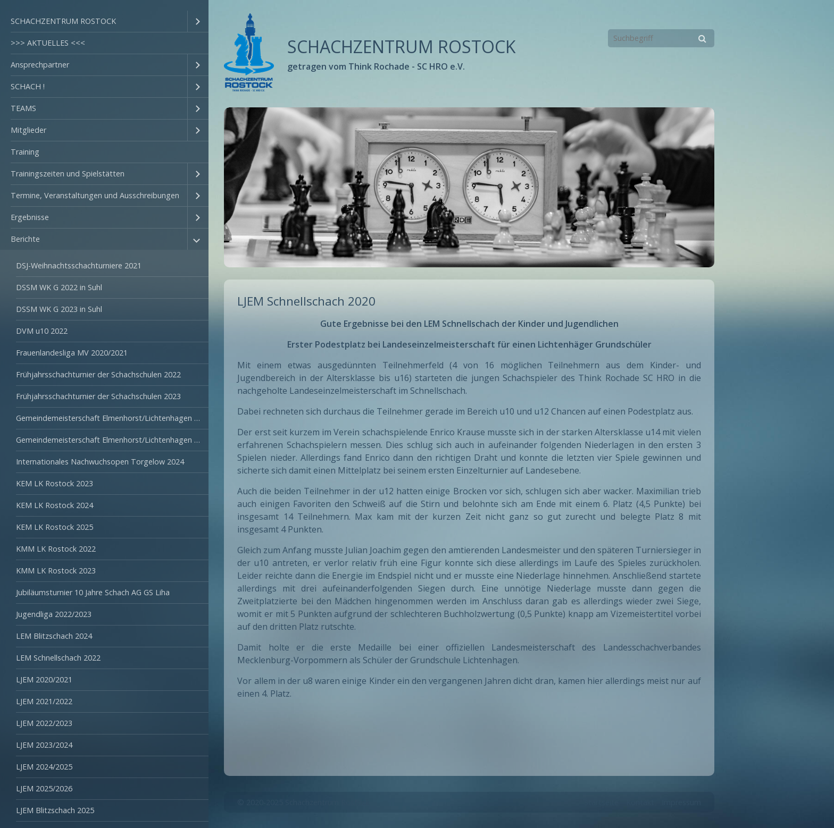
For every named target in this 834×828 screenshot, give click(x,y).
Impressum (681, 802)
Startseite (601, 802)
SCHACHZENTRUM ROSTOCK (63, 21)
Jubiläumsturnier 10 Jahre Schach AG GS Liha (93, 592)
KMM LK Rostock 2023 (56, 570)
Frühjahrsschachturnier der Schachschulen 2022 (98, 374)
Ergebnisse (30, 217)
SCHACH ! (28, 86)
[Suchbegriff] (661, 38)
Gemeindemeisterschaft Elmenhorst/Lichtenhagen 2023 (112, 440)
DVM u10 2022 (42, 331)
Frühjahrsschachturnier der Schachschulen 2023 (98, 396)
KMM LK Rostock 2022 (56, 549)
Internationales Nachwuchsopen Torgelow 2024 (100, 462)
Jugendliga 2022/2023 (53, 614)
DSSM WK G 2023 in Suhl (59, 309)
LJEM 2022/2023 (44, 723)
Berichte (25, 239)
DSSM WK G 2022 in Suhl (59, 287)
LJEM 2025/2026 (44, 788)
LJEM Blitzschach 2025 (55, 810)
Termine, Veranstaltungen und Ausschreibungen (95, 195)
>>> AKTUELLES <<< (48, 43)
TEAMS (23, 108)
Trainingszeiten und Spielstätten (67, 173)
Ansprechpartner (40, 65)
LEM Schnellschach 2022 (58, 658)
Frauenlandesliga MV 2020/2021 (72, 353)
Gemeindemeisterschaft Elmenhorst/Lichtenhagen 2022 (112, 418)
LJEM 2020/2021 (44, 679)
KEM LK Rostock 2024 (54, 505)
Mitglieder (28, 130)
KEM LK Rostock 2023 (54, 483)
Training (25, 152)
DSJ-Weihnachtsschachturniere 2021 (78, 265)
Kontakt (640, 802)
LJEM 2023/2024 (44, 745)
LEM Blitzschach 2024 (54, 636)
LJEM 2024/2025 (44, 767)
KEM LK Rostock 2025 (54, 527)
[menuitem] (104, 21)
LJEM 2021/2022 (44, 701)
